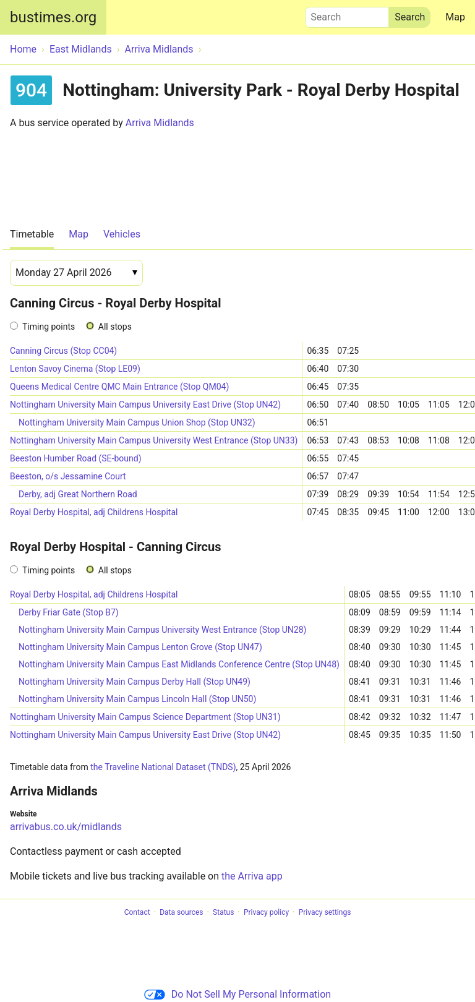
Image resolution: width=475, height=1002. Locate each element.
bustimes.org (53, 17)
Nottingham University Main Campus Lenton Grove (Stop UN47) (140, 647)
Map (455, 17)
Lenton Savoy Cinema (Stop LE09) (75, 369)
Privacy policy (266, 912)
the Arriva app (252, 876)
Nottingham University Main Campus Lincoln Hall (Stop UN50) (137, 699)
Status (223, 912)
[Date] (76, 273)
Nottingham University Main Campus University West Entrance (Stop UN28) (162, 630)
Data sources (181, 912)
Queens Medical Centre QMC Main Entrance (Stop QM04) (119, 387)
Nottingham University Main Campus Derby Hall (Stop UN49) (134, 682)
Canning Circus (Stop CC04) (63, 351)
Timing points (48, 327)
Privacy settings (325, 912)
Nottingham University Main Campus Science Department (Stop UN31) (145, 717)
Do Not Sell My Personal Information (237, 994)
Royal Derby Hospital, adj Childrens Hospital (94, 512)
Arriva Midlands (160, 123)
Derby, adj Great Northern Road (78, 494)
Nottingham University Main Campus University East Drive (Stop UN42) (145, 404)
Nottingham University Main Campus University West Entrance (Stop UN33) (153, 440)
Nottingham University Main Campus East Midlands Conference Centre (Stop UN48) (179, 664)
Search (347, 14)
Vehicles (121, 234)
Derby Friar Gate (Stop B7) (69, 612)
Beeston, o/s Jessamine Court (68, 476)
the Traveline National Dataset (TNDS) (163, 767)
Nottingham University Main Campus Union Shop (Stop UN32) (137, 422)
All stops (115, 327)
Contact (137, 912)
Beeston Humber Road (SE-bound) (76, 458)
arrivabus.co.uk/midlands (66, 827)
